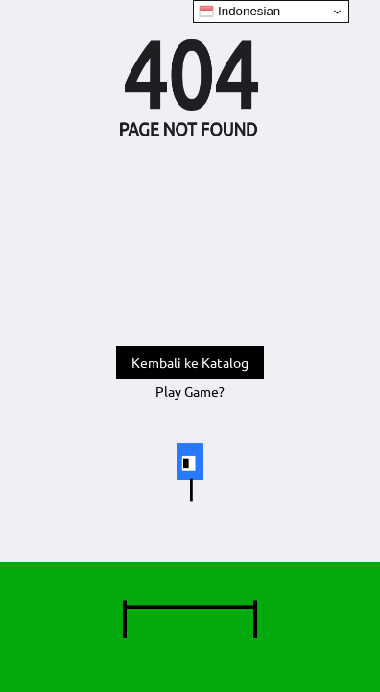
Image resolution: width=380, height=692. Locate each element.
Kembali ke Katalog (190, 362)
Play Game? (190, 391)
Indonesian (239, 11)
